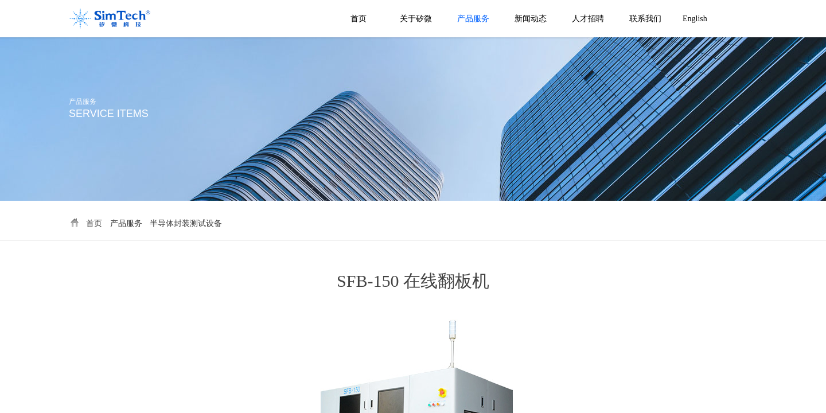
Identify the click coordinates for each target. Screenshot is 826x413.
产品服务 (473, 18)
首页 (358, 18)
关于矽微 (416, 18)
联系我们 (645, 18)
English (695, 18)
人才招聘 (588, 18)
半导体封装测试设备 (186, 223)
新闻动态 (531, 18)
